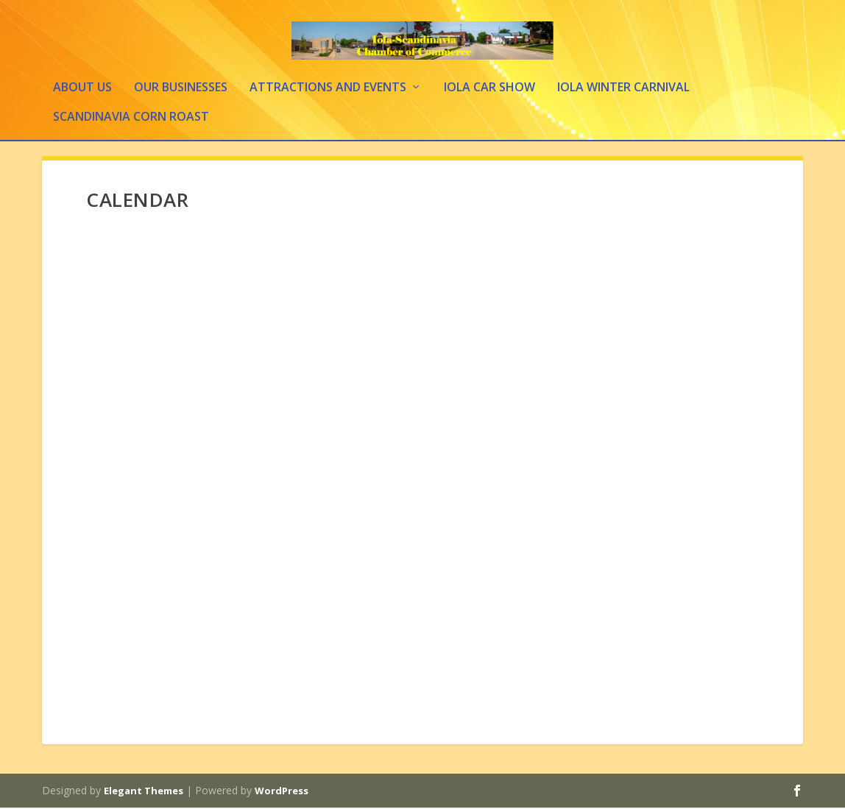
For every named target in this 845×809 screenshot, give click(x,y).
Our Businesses (180, 89)
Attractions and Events (328, 89)
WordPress (281, 792)
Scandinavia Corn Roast (131, 119)
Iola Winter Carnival (623, 89)
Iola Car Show (489, 89)
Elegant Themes (143, 792)
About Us (82, 89)
